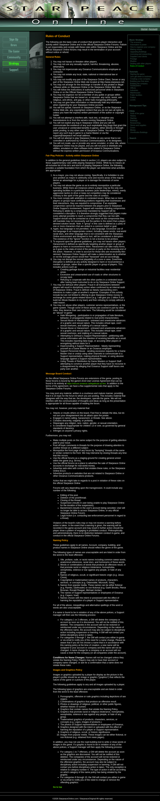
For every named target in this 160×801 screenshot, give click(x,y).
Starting (133, 118)
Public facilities (136, 95)
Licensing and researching (140, 54)
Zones (132, 128)
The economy (135, 42)
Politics (133, 97)
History (133, 116)
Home (144, 29)
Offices (133, 88)
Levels (132, 100)
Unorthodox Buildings (138, 132)
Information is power (138, 45)
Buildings (134, 121)
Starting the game (137, 74)
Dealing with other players (140, 64)
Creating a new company (140, 79)
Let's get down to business (141, 77)
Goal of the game (137, 113)
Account (153, 29)
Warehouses (135, 93)
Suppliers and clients (138, 57)
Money (133, 130)
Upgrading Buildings (138, 52)
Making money (136, 49)
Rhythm (133, 61)
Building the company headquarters (139, 85)
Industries (134, 90)
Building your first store (139, 81)
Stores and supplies (138, 125)
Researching (135, 123)
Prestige (133, 59)
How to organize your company (142, 47)
